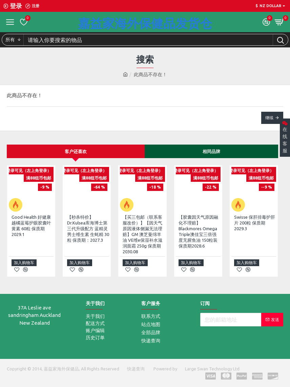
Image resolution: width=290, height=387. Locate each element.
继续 (269, 117)
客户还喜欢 (76, 151)
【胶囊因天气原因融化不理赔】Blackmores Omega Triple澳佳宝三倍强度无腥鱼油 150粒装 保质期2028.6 (198, 231)
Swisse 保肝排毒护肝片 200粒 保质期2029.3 (254, 223)
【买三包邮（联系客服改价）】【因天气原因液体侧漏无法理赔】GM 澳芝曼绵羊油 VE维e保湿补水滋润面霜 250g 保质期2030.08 (142, 234)
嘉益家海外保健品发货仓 (145, 23)
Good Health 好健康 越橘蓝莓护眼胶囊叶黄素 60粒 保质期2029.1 (31, 226)
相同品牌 (211, 151)
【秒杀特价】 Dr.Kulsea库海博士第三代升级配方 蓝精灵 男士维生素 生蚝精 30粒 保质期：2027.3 (88, 228)
